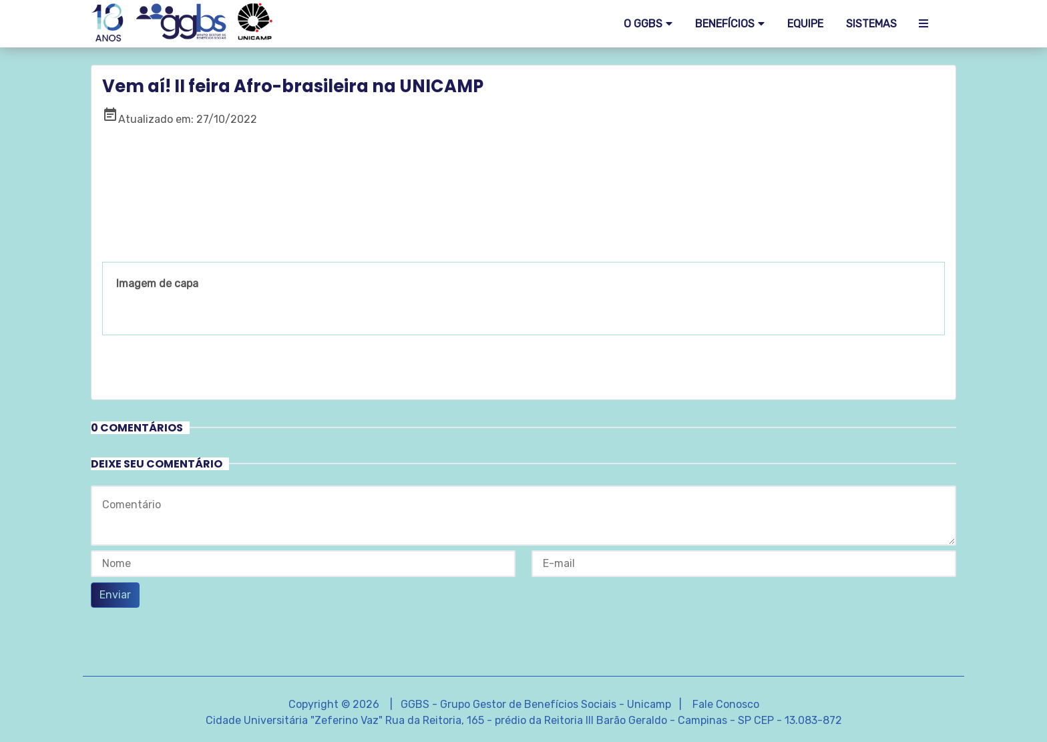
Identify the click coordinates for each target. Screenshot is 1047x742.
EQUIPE (805, 23)
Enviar (115, 594)
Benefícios (725, 23)
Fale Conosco (725, 704)
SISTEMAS (871, 23)
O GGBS (643, 23)
